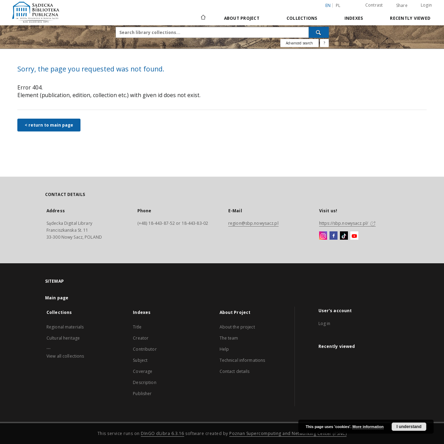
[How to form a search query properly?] (324, 43)
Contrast (374, 5)
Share (402, 5)
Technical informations (242, 360)
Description (144, 382)
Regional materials (65, 327)
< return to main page (49, 125)
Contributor (144, 349)
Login (426, 5)
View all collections (65, 356)
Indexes (353, 18)
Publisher (142, 393)
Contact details (235, 371)
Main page (56, 298)
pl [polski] (338, 5)
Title (137, 327)
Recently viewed (410, 18)
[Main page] (203, 18)
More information (368, 427)
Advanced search (299, 43)
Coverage (142, 371)
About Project (241, 18)
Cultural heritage (63, 338)
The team (229, 338)
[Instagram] (323, 236)
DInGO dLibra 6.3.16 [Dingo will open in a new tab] (162, 433)
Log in (324, 323)
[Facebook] (334, 236)
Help (224, 349)
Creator (140, 338)
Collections (302, 18)
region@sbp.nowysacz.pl (253, 223)
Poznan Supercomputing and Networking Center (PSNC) (288, 433)
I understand (408, 426)
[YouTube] (354, 236)
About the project (237, 327)
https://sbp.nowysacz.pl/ (347, 223)
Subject (140, 360)
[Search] (319, 32)
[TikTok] (344, 236)
